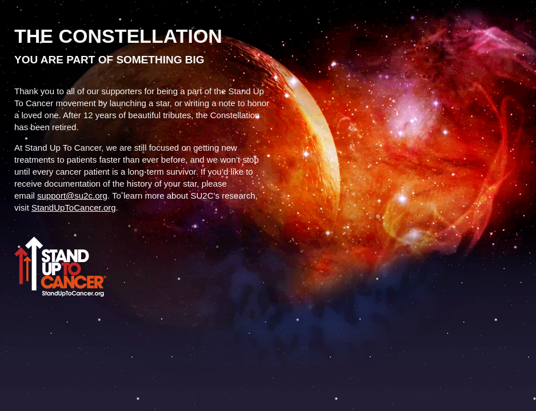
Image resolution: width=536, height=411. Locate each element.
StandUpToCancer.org (73, 207)
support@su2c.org (72, 195)
